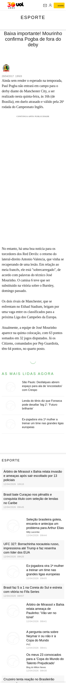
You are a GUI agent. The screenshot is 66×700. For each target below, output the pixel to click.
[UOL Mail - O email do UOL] (45, 5)
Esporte (33, 17)
